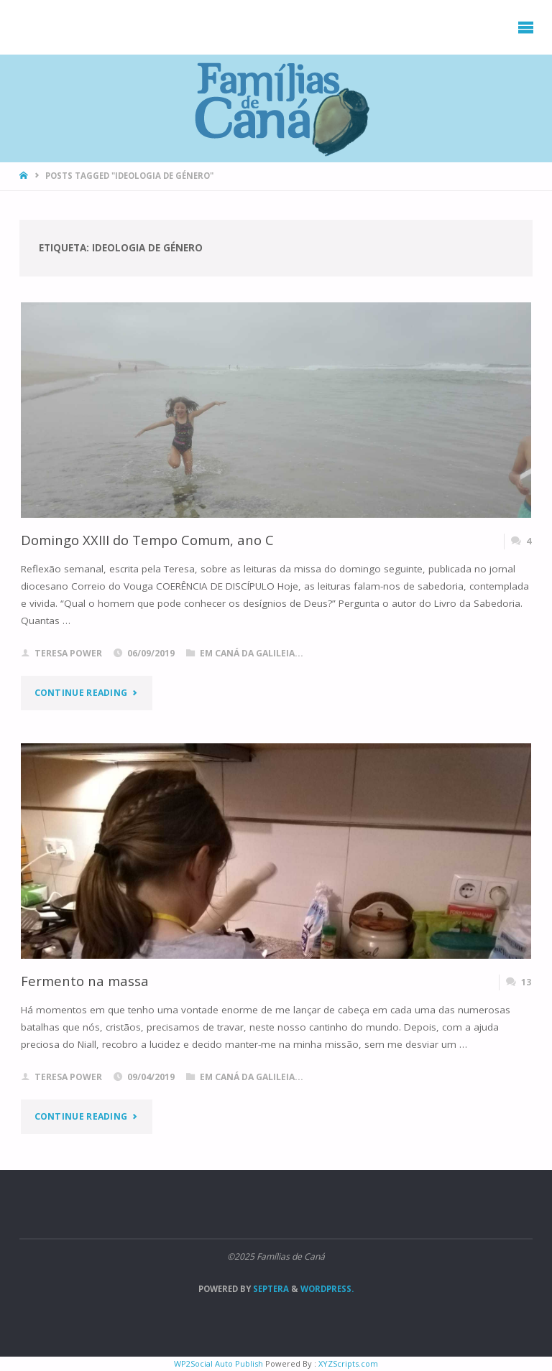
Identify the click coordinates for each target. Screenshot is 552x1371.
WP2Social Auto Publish (218, 1363)
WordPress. (327, 1288)
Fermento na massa (85, 981)
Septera (270, 1288)
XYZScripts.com (348, 1363)
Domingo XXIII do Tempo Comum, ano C (147, 540)
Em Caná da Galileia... (251, 653)
